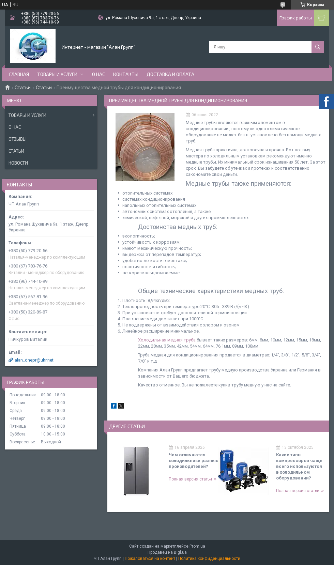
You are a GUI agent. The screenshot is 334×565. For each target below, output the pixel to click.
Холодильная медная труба (167, 339)
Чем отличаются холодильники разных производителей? (193, 460)
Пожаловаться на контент (150, 558)
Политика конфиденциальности (209, 558)
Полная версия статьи (190, 479)
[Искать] (318, 47)
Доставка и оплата (170, 74)
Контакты (125, 74)
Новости (18, 163)
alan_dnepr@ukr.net (34, 360)
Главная (19, 74)
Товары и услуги (57, 74)
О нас (98, 74)
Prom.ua (197, 546)
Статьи (23, 87)
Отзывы (18, 139)
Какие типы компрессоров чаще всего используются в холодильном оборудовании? (299, 466)
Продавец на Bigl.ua (167, 552)
